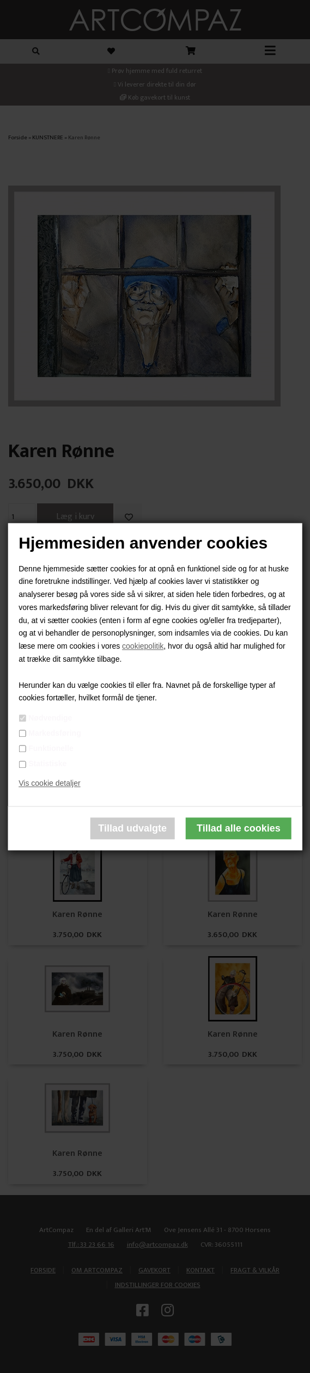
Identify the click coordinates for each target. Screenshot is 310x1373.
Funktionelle (50, 748)
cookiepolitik (142, 646)
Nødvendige (50, 717)
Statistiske (47, 764)
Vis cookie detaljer (49, 783)
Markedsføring (54, 733)
